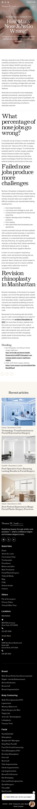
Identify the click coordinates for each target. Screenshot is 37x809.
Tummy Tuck (7, 724)
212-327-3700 (31, 2)
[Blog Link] (18, 432)
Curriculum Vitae (9, 558)
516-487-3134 (6, 654)
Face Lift (5, 758)
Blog (3, 580)
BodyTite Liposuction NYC (12, 701)
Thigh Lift (6, 714)
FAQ (3, 583)
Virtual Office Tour (9, 606)
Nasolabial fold (7, 735)
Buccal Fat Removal (9, 775)
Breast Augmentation (10, 690)
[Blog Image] (18, 412)
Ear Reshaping (8, 778)
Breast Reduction (8, 683)
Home (4, 551)
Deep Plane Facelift (9, 745)
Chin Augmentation (9, 765)
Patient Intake (7, 586)
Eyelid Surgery (8, 785)
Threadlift (6, 789)
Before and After (8, 567)
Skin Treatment (8, 570)
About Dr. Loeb (8, 554)
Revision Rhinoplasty (10, 755)
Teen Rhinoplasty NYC (11, 751)
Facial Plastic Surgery (10, 574)
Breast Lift (6, 687)
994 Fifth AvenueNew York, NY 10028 (10, 625)
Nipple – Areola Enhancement (13, 680)
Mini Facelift (7, 792)
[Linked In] (6, 374)
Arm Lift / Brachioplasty (11, 718)
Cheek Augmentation (10, 768)
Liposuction (6, 704)
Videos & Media (8, 577)
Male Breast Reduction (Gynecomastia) (17, 677)
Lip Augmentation (9, 772)
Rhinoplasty (6, 738)
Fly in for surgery (9, 600)
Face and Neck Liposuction (12, 782)
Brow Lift (5, 762)
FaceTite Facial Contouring (12, 748)
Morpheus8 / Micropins (11, 741)
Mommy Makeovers (9, 707)
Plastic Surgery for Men (11, 711)
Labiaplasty (6, 721)
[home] (11, 6)
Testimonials (7, 561)
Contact (5, 589)
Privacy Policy (7, 603)
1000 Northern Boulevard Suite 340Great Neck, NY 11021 (12, 646)
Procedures (6, 564)
